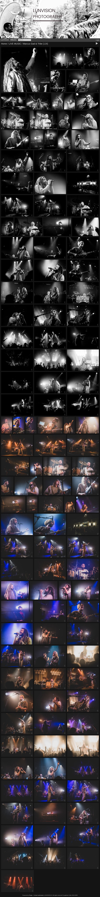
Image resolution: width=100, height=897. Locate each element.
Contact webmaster (38, 895)
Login (97, 40)
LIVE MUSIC (15, 44)
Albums (13, 40)
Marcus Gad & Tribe (32, 44)
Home (4, 44)
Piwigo (30, 895)
